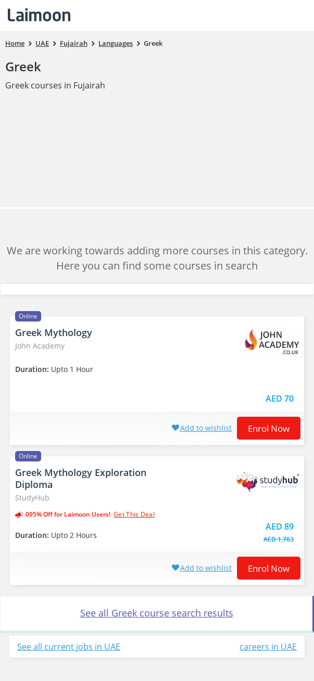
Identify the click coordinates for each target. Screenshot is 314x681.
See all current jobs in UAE (68, 646)
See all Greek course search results (156, 613)
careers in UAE (268, 646)
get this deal (134, 514)
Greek (23, 66)
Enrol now (269, 428)
